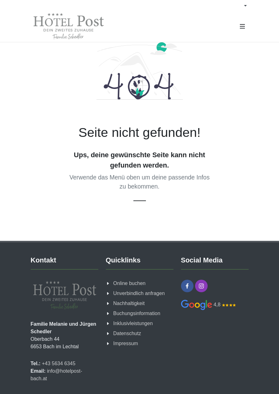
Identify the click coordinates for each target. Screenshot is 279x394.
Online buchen (129, 283)
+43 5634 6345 (57, 363)
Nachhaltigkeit (129, 303)
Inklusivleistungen (133, 323)
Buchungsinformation (136, 313)
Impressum (125, 343)
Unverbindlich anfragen (139, 293)
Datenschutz (127, 333)
